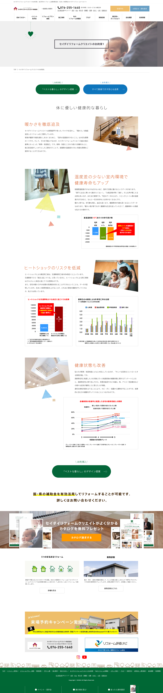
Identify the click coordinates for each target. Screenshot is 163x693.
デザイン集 (47, 671)
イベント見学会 (34, 17)
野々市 (81, 10)
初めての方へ (21, 17)
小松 (99, 10)
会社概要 (129, 17)
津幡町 (86, 10)
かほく (95, 10)
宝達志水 (104, 10)
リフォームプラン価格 (48, 17)
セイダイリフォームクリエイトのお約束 (81, 671)
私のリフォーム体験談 (75, 17)
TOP (15, 69)
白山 (77, 10)
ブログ (88, 17)
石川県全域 (61, 10)
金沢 (73, 10)
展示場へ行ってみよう (115, 17)
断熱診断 (102, 17)
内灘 (90, 10)
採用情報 (142, 17)
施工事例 (61, 17)
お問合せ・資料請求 (140, 8)
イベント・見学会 (12, 671)
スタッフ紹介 (114, 671)
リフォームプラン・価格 (27, 671)
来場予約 (120, 8)
